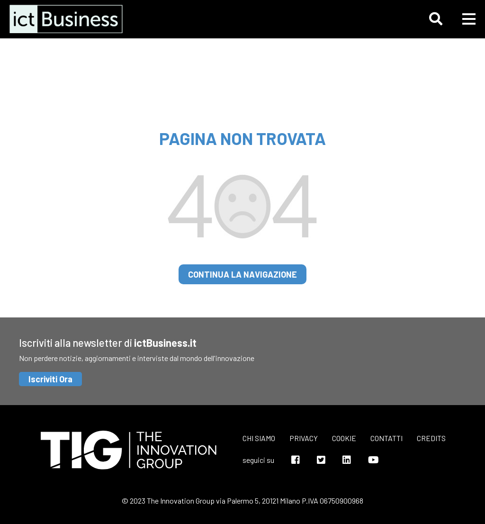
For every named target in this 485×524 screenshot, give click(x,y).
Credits (431, 438)
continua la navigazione (242, 274)
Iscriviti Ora (50, 379)
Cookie (344, 438)
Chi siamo (258, 438)
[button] (435, 19)
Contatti (386, 438)
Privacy (303, 438)
